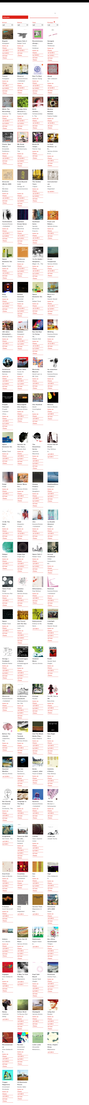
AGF (22, 798)
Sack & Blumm (53, 400)
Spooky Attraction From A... (37, 220)
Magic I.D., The (37, 255)
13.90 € (51, 55)
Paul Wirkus (37, 584)
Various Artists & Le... (53, 143)
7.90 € (6, 85)
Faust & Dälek (37, 765)
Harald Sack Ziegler (53, 655)
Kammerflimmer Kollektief (22, 73)
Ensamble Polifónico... (7, 142)
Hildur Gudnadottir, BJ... (53, 553)
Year (34, 22)
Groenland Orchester (22, 1041)
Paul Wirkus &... (53, 442)
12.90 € (21, 50)
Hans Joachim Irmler (37, 833)
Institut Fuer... (53, 969)
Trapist (37, 178)
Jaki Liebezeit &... (53, 73)
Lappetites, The (7, 731)
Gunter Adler (22, 1079)
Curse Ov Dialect (22, 366)
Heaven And (37, 329)
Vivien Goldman (37, 39)
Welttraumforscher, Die (22, 694)
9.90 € (6, 381)
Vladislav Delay (7, 1008)
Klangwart (7, 36)
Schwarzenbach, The (37, 107)
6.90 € (6, 50)
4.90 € (51, 160)
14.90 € (6, 53)
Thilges (53, 518)
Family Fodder (22, 105)
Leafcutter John (22, 619)
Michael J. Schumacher (53, 798)
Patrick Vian (37, 141)
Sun (7, 518)
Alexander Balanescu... (37, 1041)
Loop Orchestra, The (7, 799)
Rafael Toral (22, 36)
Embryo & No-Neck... (37, 618)
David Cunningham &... (37, 402)
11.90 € (6, 233)
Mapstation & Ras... (37, 903)
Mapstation (22, 971)
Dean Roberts (37, 730)
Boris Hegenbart (53, 179)
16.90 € (6, 383)
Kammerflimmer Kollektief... (53, 367)
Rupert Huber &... (37, 935)
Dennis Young (37, 71)
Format (50, 22)
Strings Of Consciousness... (22, 180)
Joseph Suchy (53, 831)
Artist (4, 22)
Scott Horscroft (7, 902)
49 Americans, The (22, 142)
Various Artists (53, 218)
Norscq (7, 366)
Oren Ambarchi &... (53, 870)
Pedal (7, 479)
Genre (19, 22)
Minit (53, 730)
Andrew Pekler (7, 655)
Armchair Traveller (22, 292)
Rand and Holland (22, 834)
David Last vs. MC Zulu (37, 367)
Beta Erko (53, 693)
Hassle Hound (53, 291)
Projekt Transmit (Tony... (7, 403)
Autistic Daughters (37, 482)
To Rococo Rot (7, 585)
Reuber (7, 289)
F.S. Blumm (7, 934)
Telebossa (53, 37)
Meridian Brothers (7, 180)
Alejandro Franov (22, 518)
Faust (53, 903)
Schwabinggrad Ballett (22, 656)
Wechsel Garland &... (22, 765)
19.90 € (36, 55)
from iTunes (5, 57)
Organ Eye (22, 549)
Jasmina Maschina (22, 219)
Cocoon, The (7, 105)
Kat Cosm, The (7, 831)
